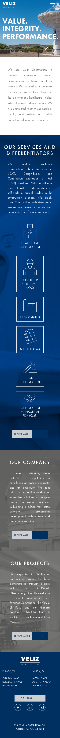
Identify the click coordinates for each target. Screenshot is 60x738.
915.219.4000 (9, 685)
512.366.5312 (39, 685)
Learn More (22, 434)
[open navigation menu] (52, 5)
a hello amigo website (30, 728)
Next (52, 50)
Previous (48, 50)
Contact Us (30, 698)
